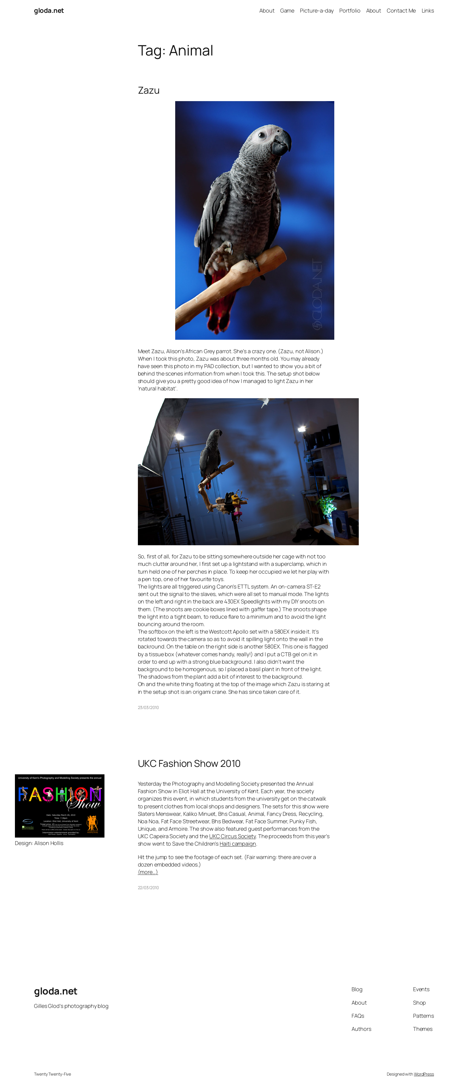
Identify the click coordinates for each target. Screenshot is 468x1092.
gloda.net (49, 10)
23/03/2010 (148, 707)
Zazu (149, 90)
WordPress (424, 1074)
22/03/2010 (148, 887)
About (267, 10)
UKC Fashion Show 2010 (189, 763)
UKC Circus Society (232, 836)
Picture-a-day (317, 10)
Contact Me (401, 10)
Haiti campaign (238, 843)
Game (287, 10)
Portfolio (349, 10)
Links (428, 10)
